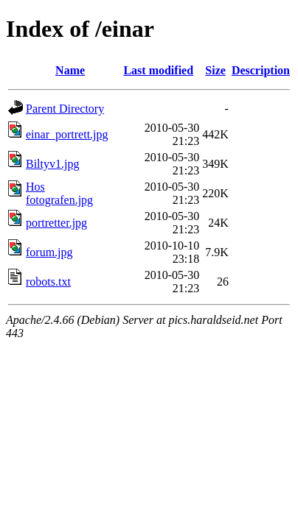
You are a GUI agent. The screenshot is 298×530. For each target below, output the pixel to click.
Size (215, 70)
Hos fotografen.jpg (59, 193)
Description (261, 70)
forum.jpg (49, 252)
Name (70, 70)
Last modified (158, 70)
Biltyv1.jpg (52, 164)
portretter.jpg (56, 222)
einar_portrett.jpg (67, 134)
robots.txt (48, 281)
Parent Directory (65, 108)
